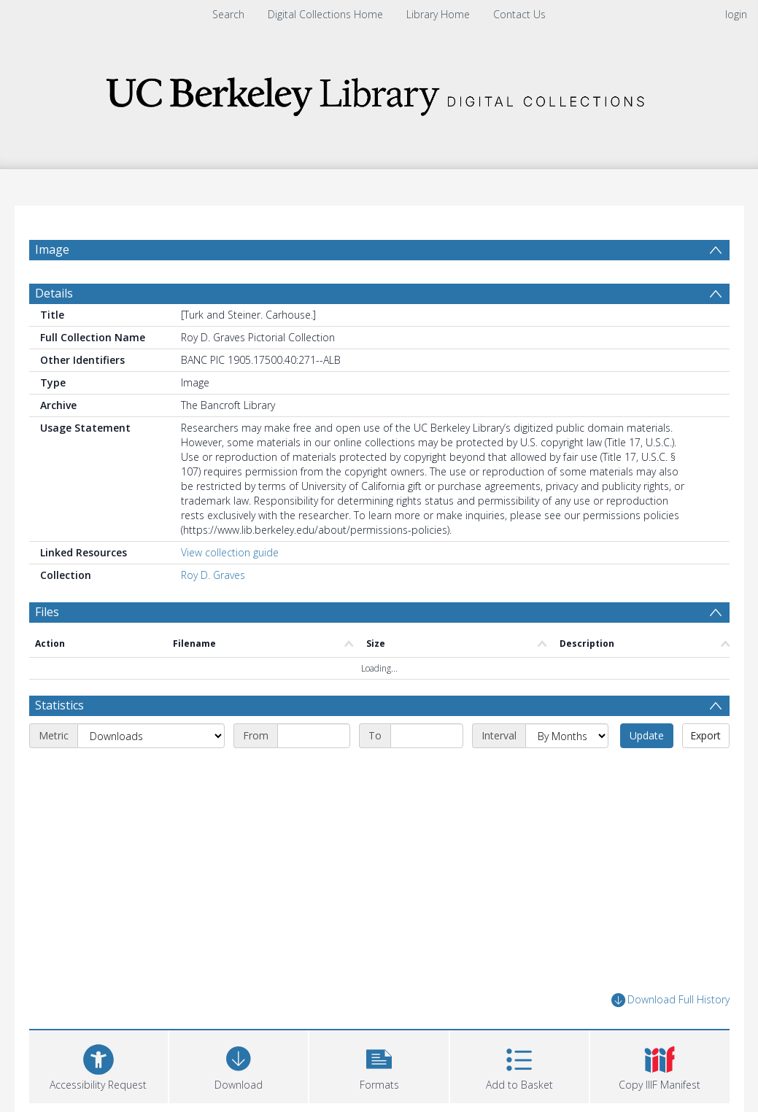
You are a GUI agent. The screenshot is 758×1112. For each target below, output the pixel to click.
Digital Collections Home (325, 14)
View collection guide (230, 552)
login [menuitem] (736, 14)
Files (47, 612)
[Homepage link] (379, 92)
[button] (378, 1065)
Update (647, 735)
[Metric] (151, 735)
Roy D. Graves (213, 575)
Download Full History (670, 1000)
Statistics (59, 705)
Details (54, 293)
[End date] (426, 735)
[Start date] (313, 735)
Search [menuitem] (228, 14)
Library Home (438, 14)
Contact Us (519, 14)
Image (52, 249)
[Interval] (566, 735)
